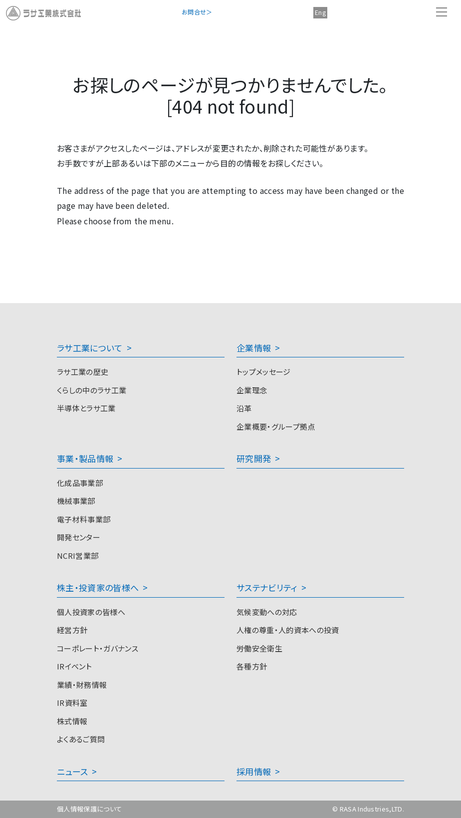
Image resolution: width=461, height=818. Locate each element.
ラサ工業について (90, 347)
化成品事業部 (80, 483)
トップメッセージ (263, 371)
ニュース (72, 771)
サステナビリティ (266, 587)
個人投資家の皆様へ (91, 612)
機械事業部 (76, 500)
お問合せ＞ (197, 11)
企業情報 (253, 347)
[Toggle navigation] (441, 11)
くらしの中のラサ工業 (91, 390)
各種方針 (251, 666)
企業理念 (251, 390)
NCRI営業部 (77, 555)
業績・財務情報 (82, 684)
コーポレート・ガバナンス (97, 648)
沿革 (244, 408)
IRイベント (74, 666)
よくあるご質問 (81, 739)
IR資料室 (72, 702)
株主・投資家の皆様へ (98, 587)
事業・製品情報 (85, 458)
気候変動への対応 (266, 612)
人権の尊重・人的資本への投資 (287, 630)
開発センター (78, 537)
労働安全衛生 (259, 648)
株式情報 (72, 721)
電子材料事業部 (83, 519)
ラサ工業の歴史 (82, 371)
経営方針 (72, 630)
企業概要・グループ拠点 (275, 426)
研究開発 (253, 458)
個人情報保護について (89, 809)
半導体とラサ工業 (86, 408)
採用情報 (253, 771)
